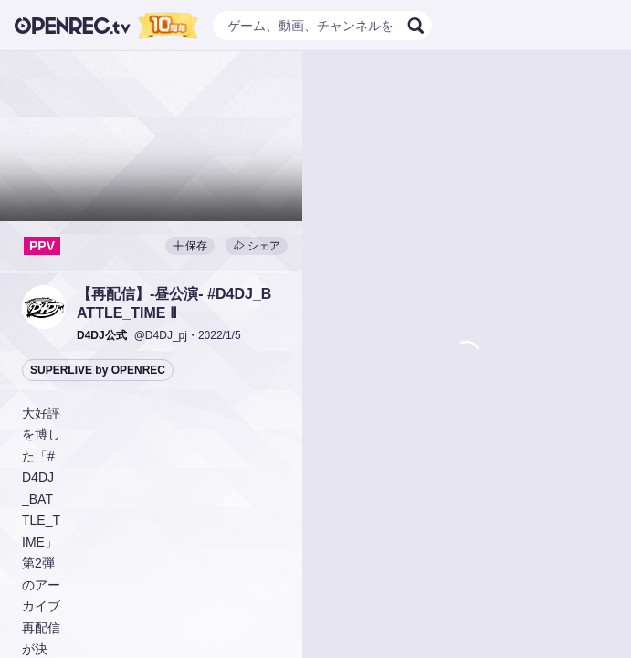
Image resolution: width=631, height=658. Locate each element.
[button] (44, 307)
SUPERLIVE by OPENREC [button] (97, 370)
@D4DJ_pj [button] (160, 335)
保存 (190, 245)
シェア (256, 245)
